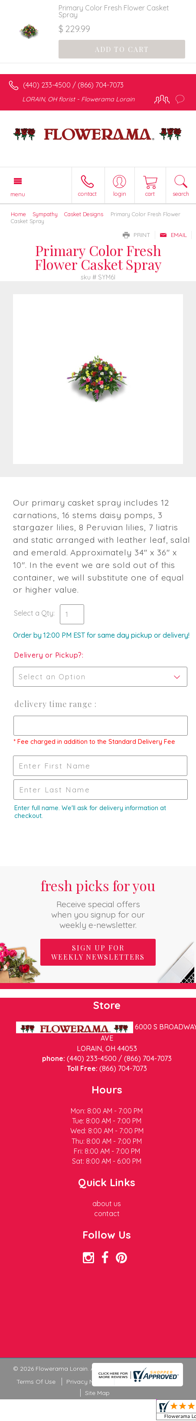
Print (136, 235)
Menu (17, 194)
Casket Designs (83, 214)
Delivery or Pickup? (48, 655)
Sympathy (45, 214)
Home (18, 214)
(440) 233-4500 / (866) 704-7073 (73, 85)
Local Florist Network (149, 1381)
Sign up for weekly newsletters (98, 952)
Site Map (97, 1393)
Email (173, 235)
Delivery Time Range (54, 704)
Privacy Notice (87, 1381)
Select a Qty (33, 613)
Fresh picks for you (98, 903)
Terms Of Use (36, 1381)
